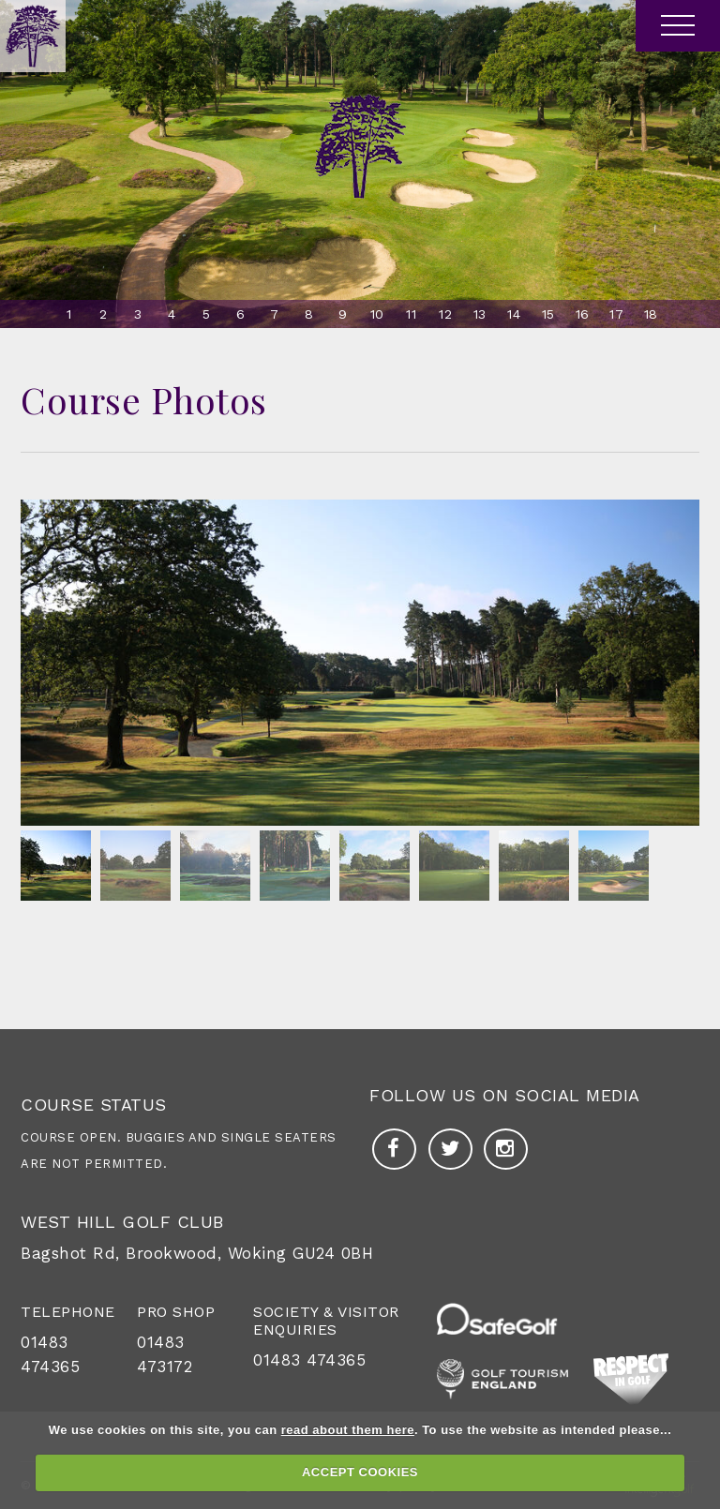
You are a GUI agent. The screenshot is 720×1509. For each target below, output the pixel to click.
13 (480, 313)
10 (377, 313)
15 (548, 313)
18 (651, 313)
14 (513, 313)
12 (445, 313)
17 (616, 313)
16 (583, 313)
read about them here (347, 1430)
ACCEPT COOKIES (360, 1472)
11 (411, 313)
